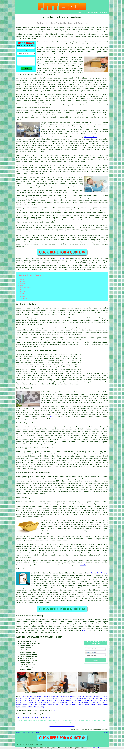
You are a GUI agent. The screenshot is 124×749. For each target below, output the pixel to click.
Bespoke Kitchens (85, 696)
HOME (79, 12)
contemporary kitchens (56, 590)
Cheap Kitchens (84, 700)
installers (35, 155)
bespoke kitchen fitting (97, 573)
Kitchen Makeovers (51, 696)
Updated (37, 732)
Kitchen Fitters (100, 696)
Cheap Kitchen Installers (32, 696)
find (22, 620)
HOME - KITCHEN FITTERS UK (62, 726)
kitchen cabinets (38, 167)
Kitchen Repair (54, 705)
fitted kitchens (52, 115)
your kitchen (52, 36)
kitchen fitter (47, 125)
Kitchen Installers (24, 700)
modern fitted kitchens (33, 596)
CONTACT (96, 12)
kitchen (62, 159)
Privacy (106, 732)
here (83, 630)
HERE (51, 417)
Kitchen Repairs (22, 705)
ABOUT (90, 12)
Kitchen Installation (25, 702)
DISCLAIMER (103, 12)
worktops (82, 310)
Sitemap (18, 732)
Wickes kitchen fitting (40, 575)
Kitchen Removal (68, 705)
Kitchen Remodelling (67, 700)
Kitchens (19, 698)
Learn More (91, 748)
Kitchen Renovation (68, 696)
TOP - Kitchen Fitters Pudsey (28, 717)
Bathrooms (47, 717)
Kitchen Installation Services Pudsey (39, 637)
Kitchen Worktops (100, 698)
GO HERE (83, 565)
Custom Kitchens (41, 702)
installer (39, 165)
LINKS (84, 12)
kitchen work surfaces (74, 594)
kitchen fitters (90, 137)
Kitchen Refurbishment (51, 698)
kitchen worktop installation (65, 575)
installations (92, 196)
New (32, 732)
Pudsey (62, 259)
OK (98, 748)
